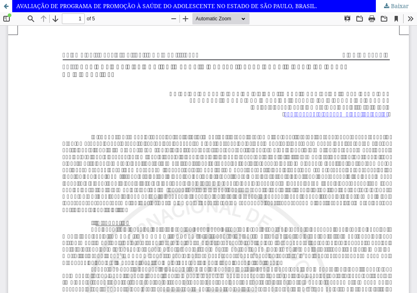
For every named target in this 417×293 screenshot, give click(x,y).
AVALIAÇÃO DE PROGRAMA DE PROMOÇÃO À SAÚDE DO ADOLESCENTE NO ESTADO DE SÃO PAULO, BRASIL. (166, 6)
